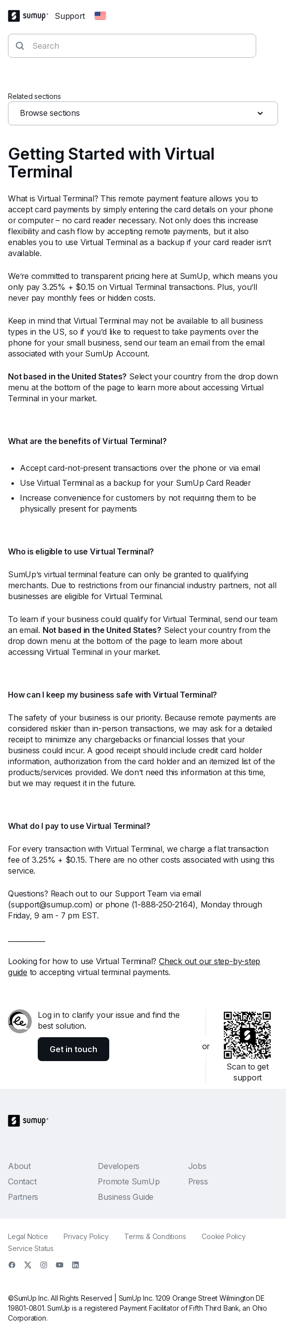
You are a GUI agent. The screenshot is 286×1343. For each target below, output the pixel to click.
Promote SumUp (128, 1181)
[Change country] (100, 16)
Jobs (197, 1166)
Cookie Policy (223, 1236)
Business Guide (125, 1197)
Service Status (31, 1248)
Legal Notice (28, 1236)
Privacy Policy (86, 1236)
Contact (22, 1181)
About (19, 1166)
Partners (23, 1197)
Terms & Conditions (155, 1236)
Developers (119, 1166)
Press (198, 1181)
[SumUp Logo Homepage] (31, 16)
